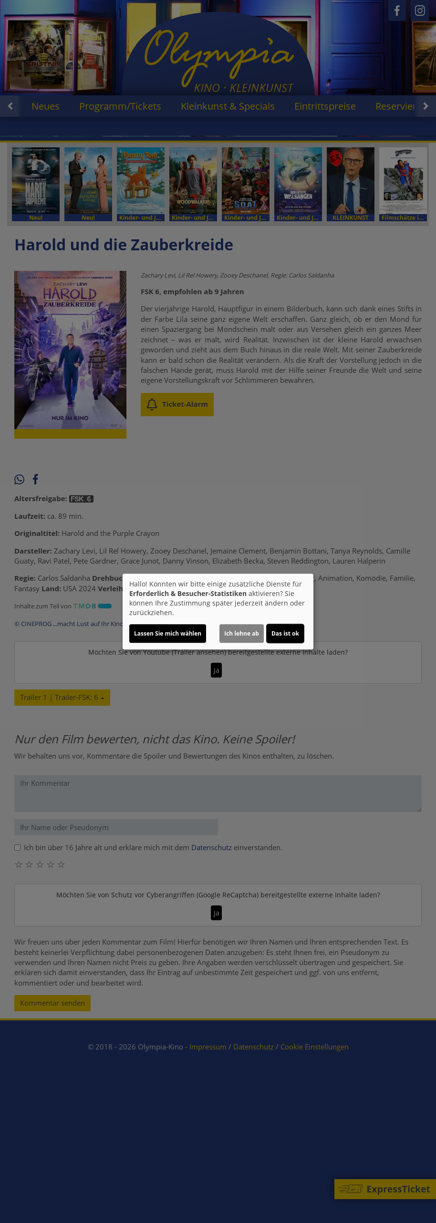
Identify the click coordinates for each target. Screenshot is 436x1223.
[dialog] (218, 612)
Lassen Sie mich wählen (167, 633)
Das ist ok (285, 633)
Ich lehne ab (241, 633)
